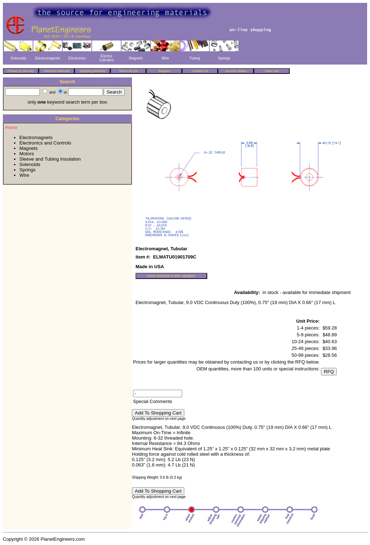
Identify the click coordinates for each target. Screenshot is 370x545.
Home (11, 127)
